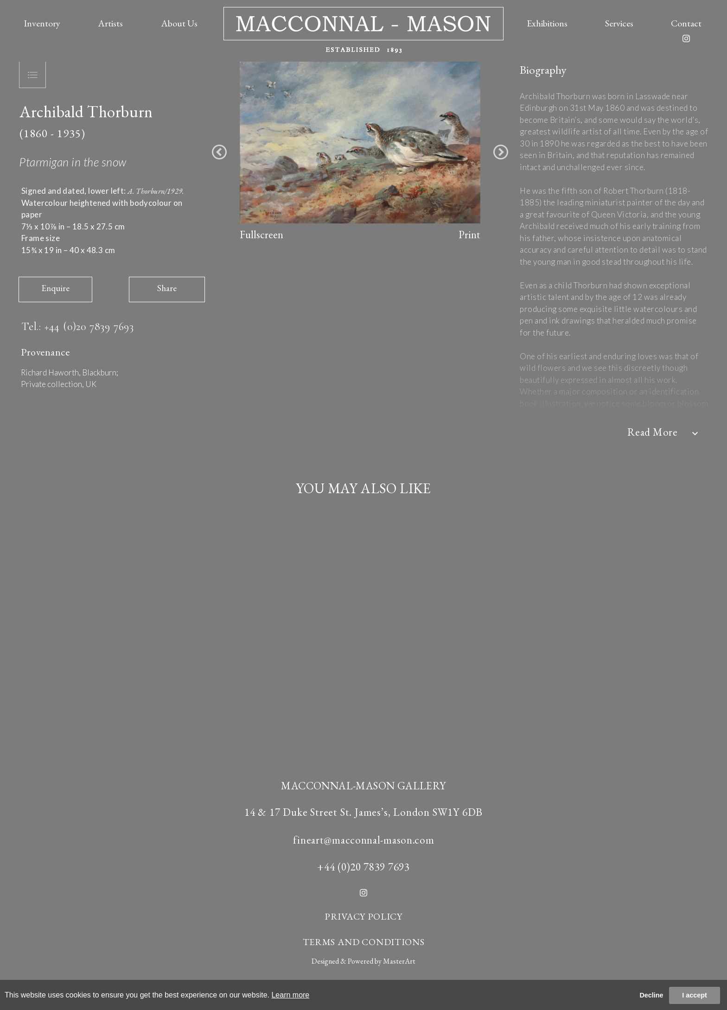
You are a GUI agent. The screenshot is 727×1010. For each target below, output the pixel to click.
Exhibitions (547, 23)
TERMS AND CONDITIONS (364, 942)
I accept (694, 995)
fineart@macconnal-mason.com (363, 840)
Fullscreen (261, 234)
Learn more (290, 995)
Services (619, 23)
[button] (219, 152)
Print (469, 234)
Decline (651, 995)
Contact (686, 23)
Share (167, 288)
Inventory (42, 23)
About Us (179, 23)
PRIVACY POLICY (363, 916)
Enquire (55, 288)
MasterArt (399, 961)
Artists (110, 23)
